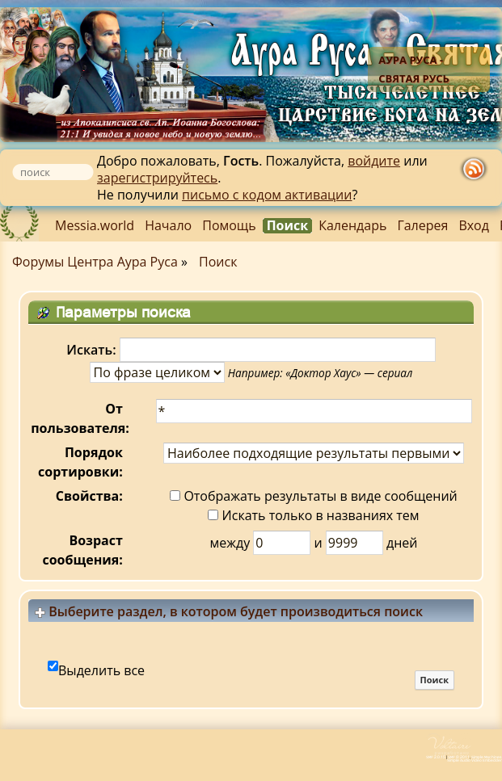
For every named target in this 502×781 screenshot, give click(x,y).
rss (474, 170)
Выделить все (101, 670)
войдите (374, 161)
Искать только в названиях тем (313, 515)
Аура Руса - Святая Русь (413, 69)
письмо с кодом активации (267, 195)
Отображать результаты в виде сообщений (314, 496)
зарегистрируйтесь (157, 178)
